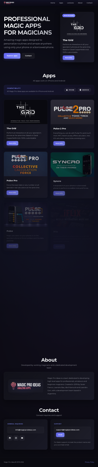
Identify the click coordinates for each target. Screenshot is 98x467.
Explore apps (12, 56)
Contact (89, 3)
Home (53, 3)
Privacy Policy (89, 462)
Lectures (70, 3)
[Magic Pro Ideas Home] (9, 3)
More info (68, 58)
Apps (61, 3)
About (80, 3)
